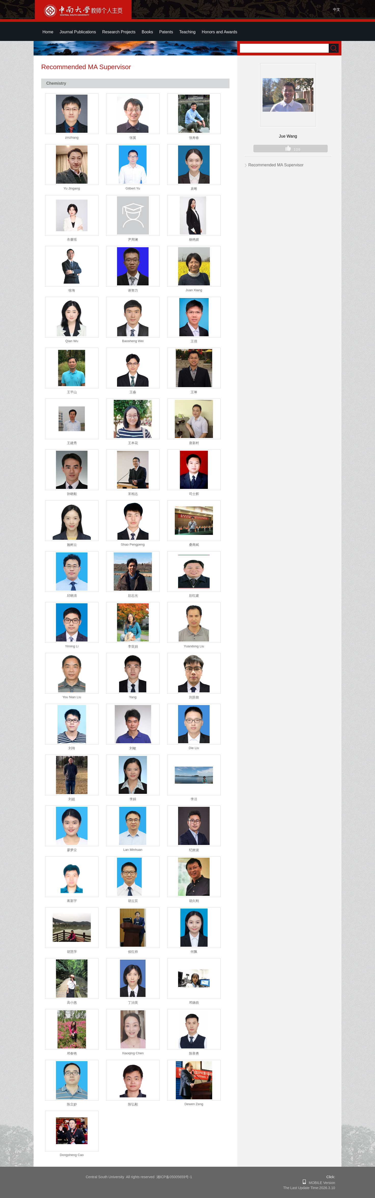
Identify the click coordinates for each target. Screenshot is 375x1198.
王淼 (132, 392)
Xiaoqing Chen (132, 1053)
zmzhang (72, 137)
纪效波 (194, 850)
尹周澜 (133, 239)
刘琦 (71, 748)
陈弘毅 (133, 1104)
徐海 (71, 290)
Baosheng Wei (132, 341)
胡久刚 (194, 901)
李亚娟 (133, 646)
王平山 (72, 392)
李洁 (194, 799)
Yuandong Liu (194, 646)
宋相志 (133, 494)
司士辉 (194, 494)
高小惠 (72, 1002)
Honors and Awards (219, 32)
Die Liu (194, 748)
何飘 (194, 952)
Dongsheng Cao (72, 1155)
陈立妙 (72, 1104)
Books (147, 32)
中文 (336, 9)
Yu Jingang (72, 188)
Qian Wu (71, 341)
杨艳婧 (194, 239)
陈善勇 (194, 1053)
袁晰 (194, 189)
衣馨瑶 (72, 239)
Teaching (187, 32)
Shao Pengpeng (133, 544)
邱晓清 (72, 595)
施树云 (72, 545)
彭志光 (133, 595)
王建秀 (72, 443)
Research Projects (119, 32)
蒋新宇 (72, 901)
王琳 (194, 392)
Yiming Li (72, 646)
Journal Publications (78, 32)
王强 (194, 341)
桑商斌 (194, 545)
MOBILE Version (320, 1183)
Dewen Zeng (193, 1104)
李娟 (132, 799)
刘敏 (132, 748)
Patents (166, 32)
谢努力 (133, 290)
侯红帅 (133, 952)
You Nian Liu (71, 697)
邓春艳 (72, 1053)
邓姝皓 (194, 1002)
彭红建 (194, 595)
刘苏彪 (194, 697)
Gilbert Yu (133, 188)
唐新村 (194, 443)
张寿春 (194, 138)
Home (47, 32)
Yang (132, 697)
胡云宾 (133, 901)
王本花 (133, 443)
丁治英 (133, 1002)
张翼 (132, 138)
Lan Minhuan (132, 850)
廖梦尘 (72, 850)
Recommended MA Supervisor (276, 165)
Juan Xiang (193, 290)
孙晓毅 (72, 494)
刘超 (71, 799)
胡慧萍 (72, 952)
